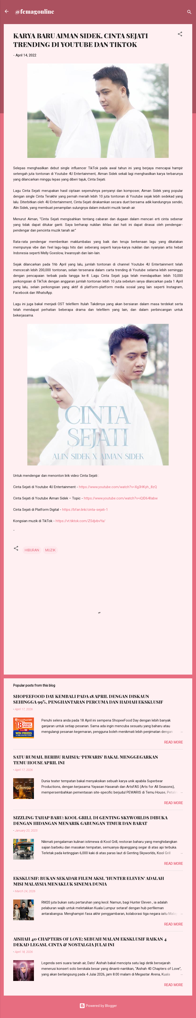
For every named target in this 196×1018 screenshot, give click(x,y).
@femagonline (34, 11)
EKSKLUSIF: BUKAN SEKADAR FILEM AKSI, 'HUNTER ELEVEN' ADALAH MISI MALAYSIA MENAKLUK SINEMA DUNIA (88, 881)
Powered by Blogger (98, 1006)
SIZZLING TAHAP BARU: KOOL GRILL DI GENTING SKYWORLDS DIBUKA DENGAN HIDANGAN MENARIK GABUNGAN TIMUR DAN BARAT (90, 820)
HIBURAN (32, 550)
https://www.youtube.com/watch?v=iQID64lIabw (121, 498)
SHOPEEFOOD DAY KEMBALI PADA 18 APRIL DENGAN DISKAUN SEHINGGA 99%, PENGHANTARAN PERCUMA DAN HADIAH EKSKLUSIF (88, 699)
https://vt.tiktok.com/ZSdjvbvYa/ (80, 521)
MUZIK (50, 550)
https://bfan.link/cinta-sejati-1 (85, 509)
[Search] (189, 13)
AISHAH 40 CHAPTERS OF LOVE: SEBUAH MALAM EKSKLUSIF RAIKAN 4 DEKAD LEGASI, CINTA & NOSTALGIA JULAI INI (90, 941)
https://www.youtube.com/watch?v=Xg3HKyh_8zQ (118, 487)
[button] (180, 34)
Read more (173, 742)
